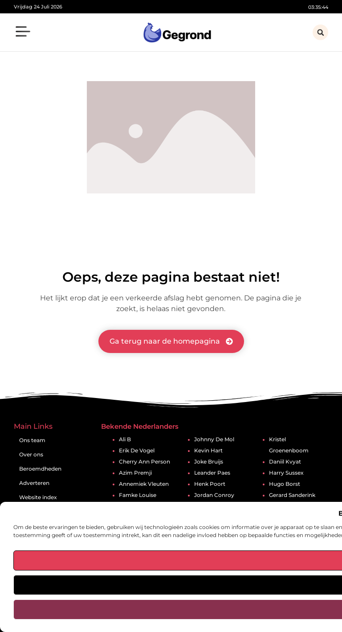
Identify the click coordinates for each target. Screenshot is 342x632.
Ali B (125, 439)
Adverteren (34, 483)
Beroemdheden (40, 468)
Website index (38, 497)
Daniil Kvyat (285, 462)
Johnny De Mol (214, 439)
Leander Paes (212, 473)
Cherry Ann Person (144, 462)
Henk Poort (209, 484)
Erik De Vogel (137, 450)
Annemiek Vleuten (144, 484)
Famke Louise (137, 495)
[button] (23, 33)
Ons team (32, 440)
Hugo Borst (284, 484)
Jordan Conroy (214, 495)
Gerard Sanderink (292, 495)
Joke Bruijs (208, 462)
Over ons (31, 454)
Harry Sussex (286, 473)
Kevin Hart (208, 450)
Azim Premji (135, 473)
